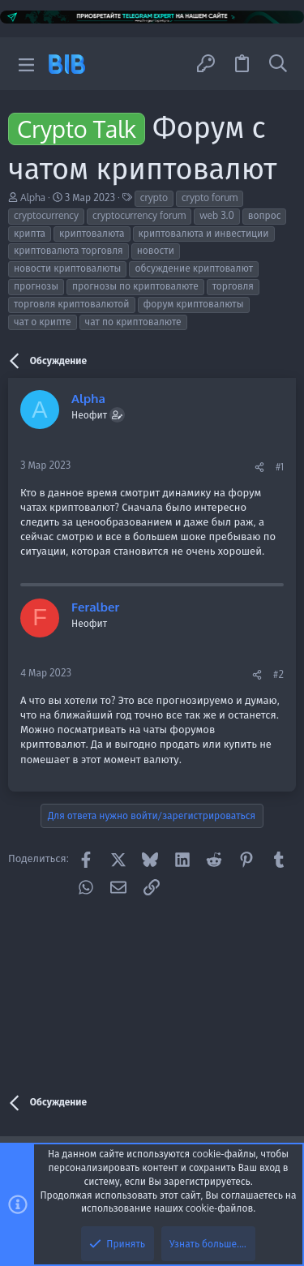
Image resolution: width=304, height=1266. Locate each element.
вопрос (264, 215)
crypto (154, 197)
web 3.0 (216, 215)
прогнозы (36, 286)
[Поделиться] (259, 467)
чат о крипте (42, 321)
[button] (26, 63)
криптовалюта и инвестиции (204, 233)
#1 (280, 467)
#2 (278, 674)
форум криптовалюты (193, 304)
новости (155, 250)
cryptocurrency (46, 215)
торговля (233, 286)
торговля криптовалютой (72, 304)
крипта (29, 233)
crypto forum (210, 197)
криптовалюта (91, 233)
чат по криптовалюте (133, 321)
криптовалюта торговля (68, 250)
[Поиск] (278, 63)
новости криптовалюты (67, 268)
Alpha (32, 197)
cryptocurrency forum (139, 215)
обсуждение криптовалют (194, 268)
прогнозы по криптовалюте (135, 286)
